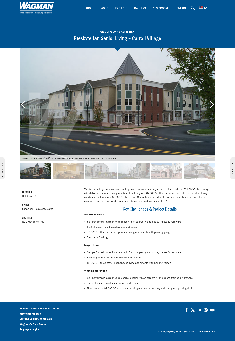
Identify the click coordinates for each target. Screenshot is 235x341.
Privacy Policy (207, 331)
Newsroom (160, 8)
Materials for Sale (30, 313)
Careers (140, 8)
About (90, 8)
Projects (121, 8)
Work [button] (104, 8)
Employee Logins (29, 329)
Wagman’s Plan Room (33, 324)
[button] (211, 104)
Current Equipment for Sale (36, 319)
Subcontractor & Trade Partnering (40, 308)
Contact (180, 8)
